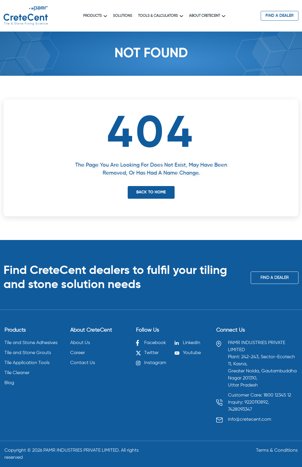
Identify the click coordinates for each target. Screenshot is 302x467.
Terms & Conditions (277, 450)
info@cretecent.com (249, 419)
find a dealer (279, 16)
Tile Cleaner (16, 373)
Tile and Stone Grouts (27, 353)
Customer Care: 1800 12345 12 (259, 395)
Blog (9, 383)
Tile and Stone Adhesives (31, 343)
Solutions (122, 16)
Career (77, 353)
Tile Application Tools (27, 363)
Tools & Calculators (160, 16)
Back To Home (151, 192)
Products (95, 16)
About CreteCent (207, 16)
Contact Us (82, 363)
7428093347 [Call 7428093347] (240, 409)
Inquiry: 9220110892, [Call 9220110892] (248, 402)
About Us (80, 343)
